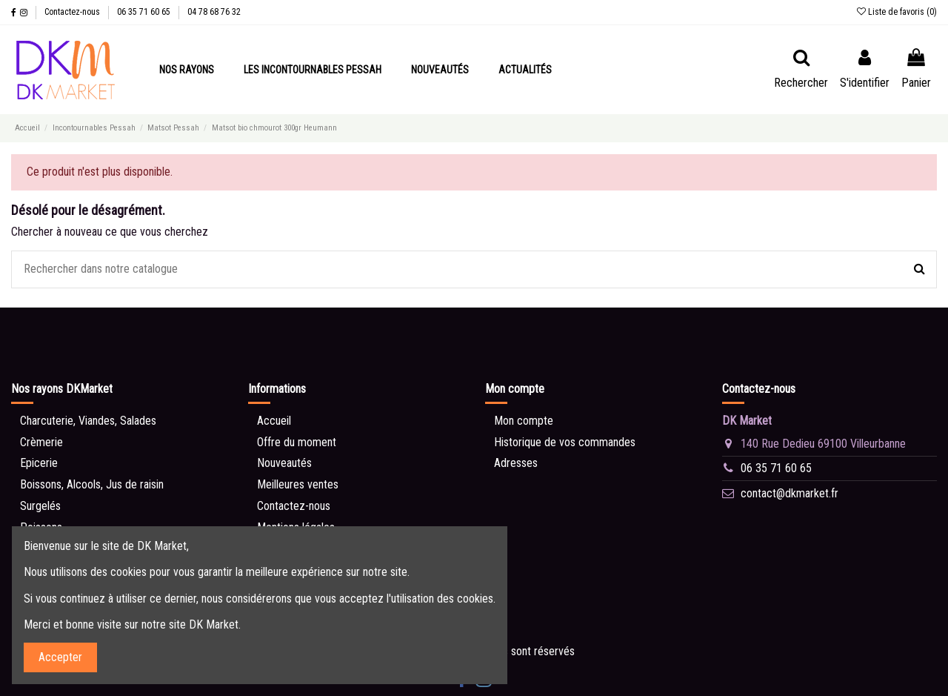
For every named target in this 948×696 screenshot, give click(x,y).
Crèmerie (41, 442)
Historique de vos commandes (564, 442)
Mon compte (523, 421)
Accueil (274, 421)
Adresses (516, 463)
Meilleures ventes (297, 484)
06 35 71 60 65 (145, 12)
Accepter (60, 657)
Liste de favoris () (897, 12)
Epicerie (39, 463)
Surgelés (40, 506)
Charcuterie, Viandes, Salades (88, 421)
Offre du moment (296, 442)
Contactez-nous (73, 12)
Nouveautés (284, 463)
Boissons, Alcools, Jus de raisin (92, 484)
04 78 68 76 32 (214, 12)
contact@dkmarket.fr (789, 493)
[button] (186, 69)
